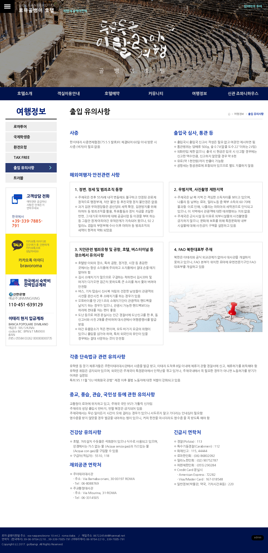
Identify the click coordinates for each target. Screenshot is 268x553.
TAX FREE (22, 157)
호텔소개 (24, 94)
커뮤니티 (155, 94)
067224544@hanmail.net (109, 535)
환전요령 (20, 147)
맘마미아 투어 (253, 6)
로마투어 (20, 126)
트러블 (18, 178)
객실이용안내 (68, 94)
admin (257, 537)
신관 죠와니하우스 (243, 94)
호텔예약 (112, 94)
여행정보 (199, 94)
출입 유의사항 (24, 168)
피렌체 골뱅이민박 (75, 11)
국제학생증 (22, 137)
